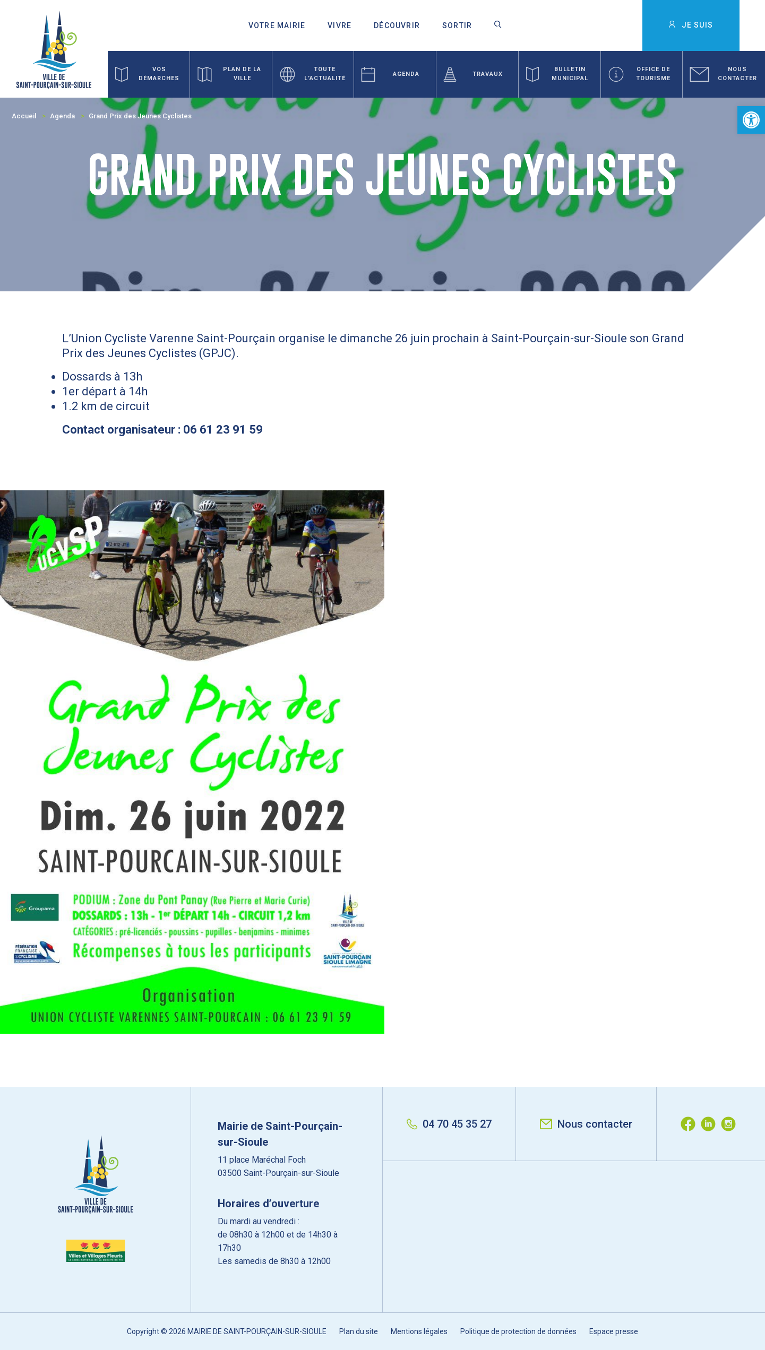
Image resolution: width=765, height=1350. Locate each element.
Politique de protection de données (518, 1331)
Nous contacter (586, 1124)
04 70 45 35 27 (449, 1124)
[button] (751, 120)
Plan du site (358, 1331)
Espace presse (613, 1331)
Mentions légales (419, 1331)
